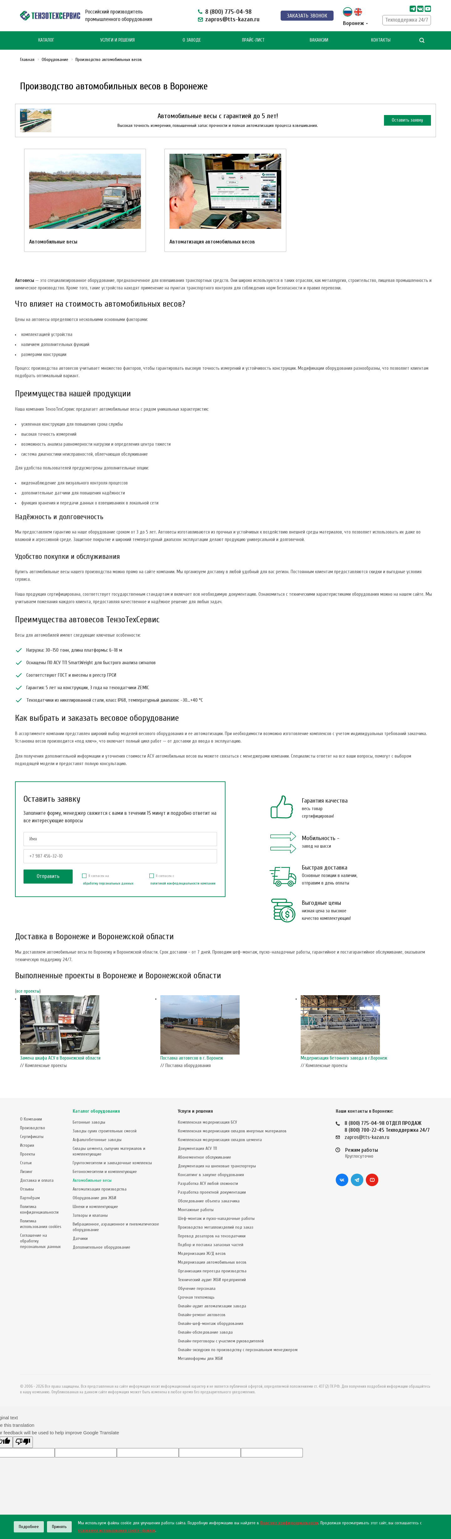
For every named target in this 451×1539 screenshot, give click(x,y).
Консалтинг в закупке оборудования (211, 1174)
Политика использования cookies (40, 1223)
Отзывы (27, 1189)
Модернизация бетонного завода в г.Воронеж (344, 1058)
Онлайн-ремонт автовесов (202, 1314)
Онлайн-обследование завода (205, 1332)
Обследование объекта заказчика (209, 1201)
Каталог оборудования (96, 1111)
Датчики (80, 1238)
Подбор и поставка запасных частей (210, 1244)
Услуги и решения (195, 1111)
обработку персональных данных (108, 883)
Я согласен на (107, 880)
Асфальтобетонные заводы (97, 1139)
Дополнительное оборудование (101, 1247)
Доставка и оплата (37, 1180)
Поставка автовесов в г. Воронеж (191, 1058)
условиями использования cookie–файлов (116, 1530)
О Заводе (192, 40)
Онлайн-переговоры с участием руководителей (221, 1341)
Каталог (46, 40)
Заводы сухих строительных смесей (105, 1131)
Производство (32, 1127)
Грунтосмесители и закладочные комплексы (112, 1163)
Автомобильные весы (53, 242)
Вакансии (319, 40)
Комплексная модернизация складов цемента (220, 1139)
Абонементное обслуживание (204, 1157)
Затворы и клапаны (90, 1215)
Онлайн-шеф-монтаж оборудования (210, 1323)
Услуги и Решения (117, 40)
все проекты (27, 991)
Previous (18, 1033)
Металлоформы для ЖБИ (200, 1358)
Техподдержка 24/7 (406, 20)
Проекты (27, 1154)
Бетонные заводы (89, 1122)
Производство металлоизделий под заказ (215, 1227)
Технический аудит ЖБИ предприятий (212, 1279)
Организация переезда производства (212, 1271)
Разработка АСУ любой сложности (208, 1183)
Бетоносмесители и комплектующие (105, 1171)
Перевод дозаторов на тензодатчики (212, 1236)
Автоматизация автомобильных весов (212, 242)
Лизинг (26, 1171)
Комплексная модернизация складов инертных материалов (232, 1131)
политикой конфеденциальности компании (182, 883)
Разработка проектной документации (212, 1192)
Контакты (381, 40)
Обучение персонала (196, 1288)
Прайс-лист (253, 40)
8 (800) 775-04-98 (228, 11)
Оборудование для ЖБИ (94, 1198)
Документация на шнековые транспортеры (217, 1166)
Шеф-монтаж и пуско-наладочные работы (216, 1218)
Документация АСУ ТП (197, 1148)
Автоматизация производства (100, 1189)
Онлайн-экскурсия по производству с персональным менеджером (238, 1349)
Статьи (26, 1163)
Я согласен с (182, 880)
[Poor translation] (23, 1442)
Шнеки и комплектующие (95, 1206)
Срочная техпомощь (196, 1297)
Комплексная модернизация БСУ (207, 1122)
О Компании (31, 1119)
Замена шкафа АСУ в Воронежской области (60, 1058)
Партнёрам (30, 1198)
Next (433, 1033)
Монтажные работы (196, 1209)
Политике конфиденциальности (289, 1523)
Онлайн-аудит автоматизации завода (212, 1306)
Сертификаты (32, 1136)
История (27, 1145)
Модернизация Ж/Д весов (202, 1253)
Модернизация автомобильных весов (212, 1262)
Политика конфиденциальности (39, 1209)
